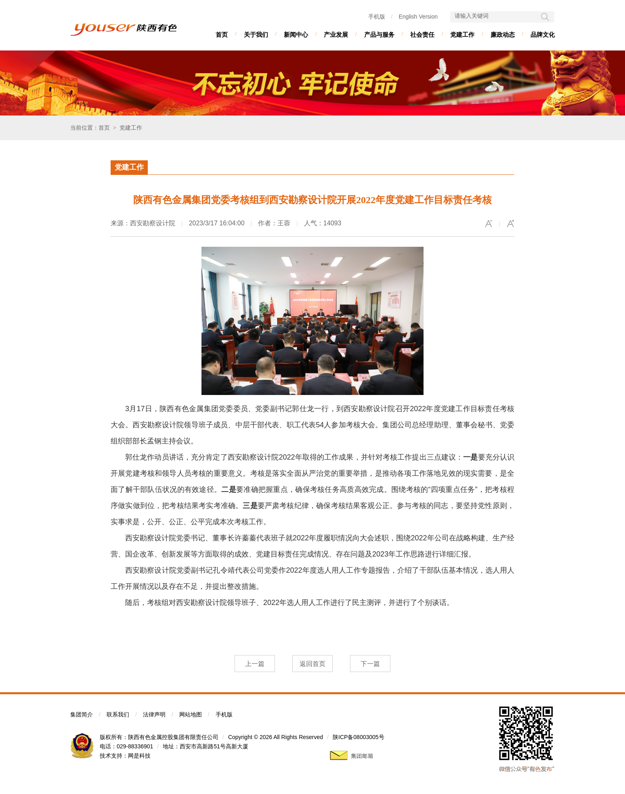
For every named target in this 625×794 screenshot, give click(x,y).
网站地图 (190, 714)
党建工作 (462, 34)
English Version (418, 16)
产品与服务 (379, 34)
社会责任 (422, 34)
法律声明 (154, 714)
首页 (222, 34)
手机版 (376, 16)
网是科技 (139, 755)
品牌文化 (543, 34)
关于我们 (256, 34)
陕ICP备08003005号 (358, 737)
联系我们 (118, 714)
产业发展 (336, 34)
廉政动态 (503, 34)
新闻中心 (296, 34)
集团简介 (81, 714)
